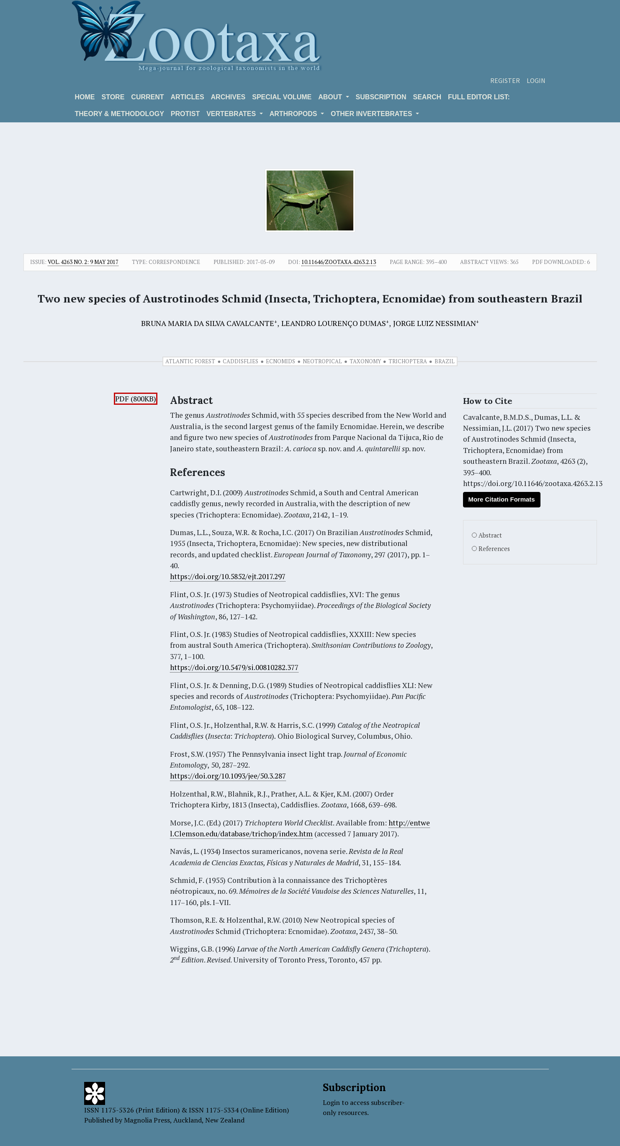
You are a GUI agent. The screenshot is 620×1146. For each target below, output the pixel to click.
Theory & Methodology (119, 113)
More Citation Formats (501, 499)
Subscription (381, 97)
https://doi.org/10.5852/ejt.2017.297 (228, 576)
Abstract (490, 535)
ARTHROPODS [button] (294, 113)
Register (505, 80)
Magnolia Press (147, 1120)
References (494, 549)
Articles (187, 97)
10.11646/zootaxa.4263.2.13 (338, 262)
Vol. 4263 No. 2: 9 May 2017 (83, 262)
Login (536, 80)
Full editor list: (479, 97)
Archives (228, 97)
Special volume (281, 97)
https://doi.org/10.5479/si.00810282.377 (234, 667)
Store (113, 97)
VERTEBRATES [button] (231, 113)
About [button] (331, 97)
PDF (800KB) (135, 399)
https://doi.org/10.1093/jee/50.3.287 (228, 776)
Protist (185, 113)
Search (427, 97)
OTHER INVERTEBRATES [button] (372, 113)
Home (85, 97)
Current (147, 97)
